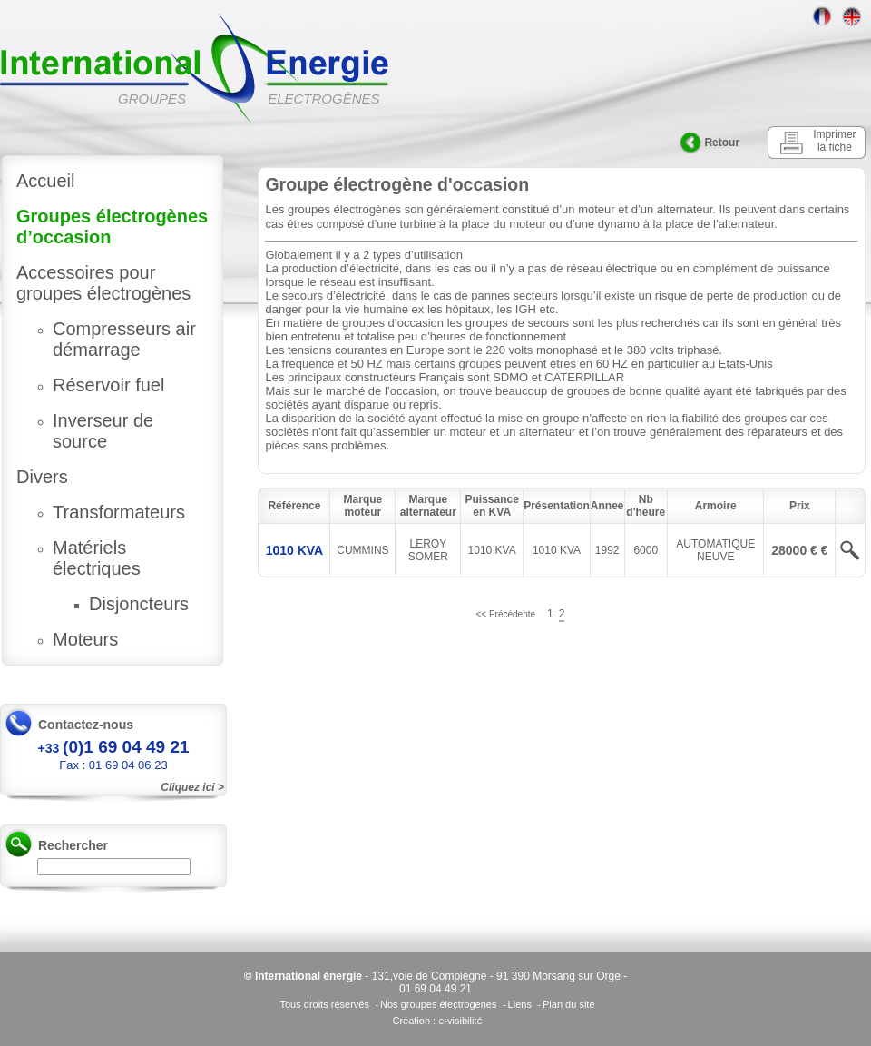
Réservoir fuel (108, 385)
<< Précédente (505, 614)
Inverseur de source (103, 430)
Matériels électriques (97, 558)
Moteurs (85, 639)
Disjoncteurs (139, 604)
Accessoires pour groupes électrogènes (103, 282)
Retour (721, 142)
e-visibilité (460, 1020)
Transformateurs (119, 512)
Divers (42, 477)
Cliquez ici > (192, 787)
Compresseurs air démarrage (124, 339)
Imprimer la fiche (834, 140)
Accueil (45, 181)
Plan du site (568, 1004)
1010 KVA (295, 550)
